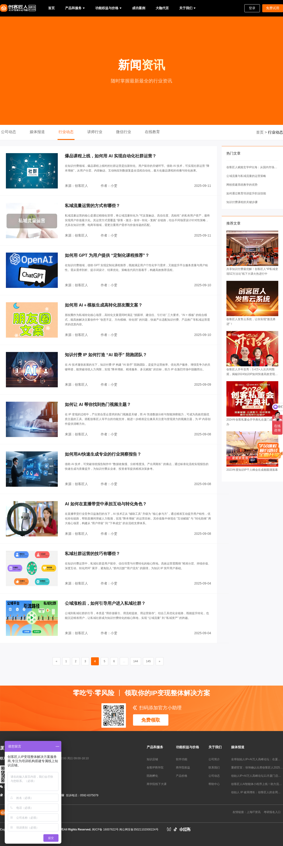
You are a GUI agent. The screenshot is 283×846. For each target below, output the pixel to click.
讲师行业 (94, 132)
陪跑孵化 (152, 775)
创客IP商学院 (155, 767)
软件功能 (181, 759)
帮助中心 (214, 784)
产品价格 (181, 775)
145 (148, 661)
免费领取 (150, 720)
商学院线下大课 (156, 784)
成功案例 (138, 8)
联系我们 (214, 767)
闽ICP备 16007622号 (105, 829)
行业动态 (66, 132)
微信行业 (123, 132)
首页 (51, 8)
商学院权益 (183, 767)
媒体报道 (37, 132)
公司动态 (8, 132)
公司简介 (214, 759)
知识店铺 (152, 759)
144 (135, 661)
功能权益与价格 (106, 8)
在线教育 (152, 132)
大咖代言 (162, 8)
